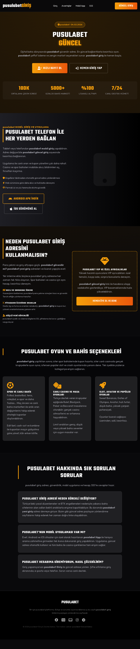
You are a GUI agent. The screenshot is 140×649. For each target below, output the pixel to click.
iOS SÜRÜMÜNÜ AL (23, 208)
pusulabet (17, 5)
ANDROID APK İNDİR (23, 198)
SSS (91, 5)
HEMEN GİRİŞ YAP (88, 68)
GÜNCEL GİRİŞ (126, 6)
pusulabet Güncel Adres (82, 627)
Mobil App (80, 5)
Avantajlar (67, 5)
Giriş (55, 5)
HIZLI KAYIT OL (50, 68)
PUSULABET (70, 602)
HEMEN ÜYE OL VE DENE (105, 301)
